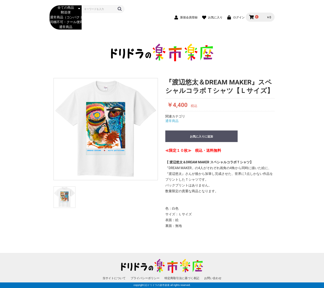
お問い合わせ (213, 278)
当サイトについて (114, 278)
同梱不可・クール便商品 (66, 22)
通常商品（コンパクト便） (66, 17)
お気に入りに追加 (201, 136)
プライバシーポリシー (145, 278)
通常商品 (66, 27)
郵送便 (66, 12)
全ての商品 (66, 7)
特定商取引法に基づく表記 (181, 278)
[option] (106, 129)
